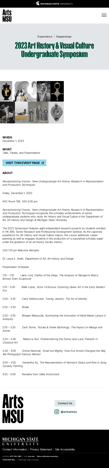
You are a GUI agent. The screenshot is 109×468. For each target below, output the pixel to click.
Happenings (63, 36)
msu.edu (31, 456)
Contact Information (14, 449)
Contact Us (65, 403)
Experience (45, 36)
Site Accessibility (65, 449)
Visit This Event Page (23, 163)
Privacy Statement (41, 449)
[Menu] (104, 15)
